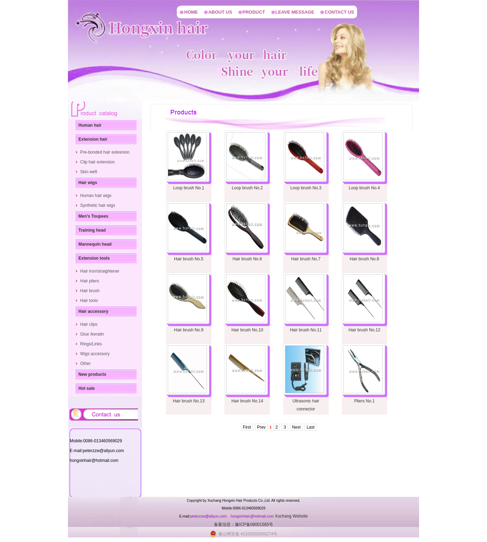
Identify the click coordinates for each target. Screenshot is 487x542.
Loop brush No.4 (364, 187)
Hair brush (89, 290)
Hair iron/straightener (99, 271)
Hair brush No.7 (305, 258)
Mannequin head (95, 244)
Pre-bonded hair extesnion (105, 152)
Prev (261, 427)
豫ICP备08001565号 (254, 524)
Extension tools (94, 258)
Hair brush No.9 (188, 330)
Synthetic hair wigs (97, 205)
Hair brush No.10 (247, 330)
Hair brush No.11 (306, 330)
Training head (92, 230)
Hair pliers (89, 281)
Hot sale (86, 388)
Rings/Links (91, 344)
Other (85, 363)
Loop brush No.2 (247, 187)
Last (311, 427)
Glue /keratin (92, 334)
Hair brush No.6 (247, 258)
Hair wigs (87, 182)
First (247, 427)
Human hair (90, 125)
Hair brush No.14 (247, 401)
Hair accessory (93, 311)
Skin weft (88, 171)
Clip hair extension (97, 162)
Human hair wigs (95, 195)
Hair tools (89, 300)
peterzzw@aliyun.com (209, 516)
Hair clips (88, 324)
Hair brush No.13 (189, 401)
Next (296, 427)
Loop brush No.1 (188, 187)
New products (92, 374)
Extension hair (92, 139)
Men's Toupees (93, 216)
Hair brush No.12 (364, 330)
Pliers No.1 (364, 401)
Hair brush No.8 (364, 258)
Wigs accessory (95, 353)
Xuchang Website (291, 516)
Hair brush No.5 (188, 258)
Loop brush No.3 (305, 187)
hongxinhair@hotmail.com (253, 516)
